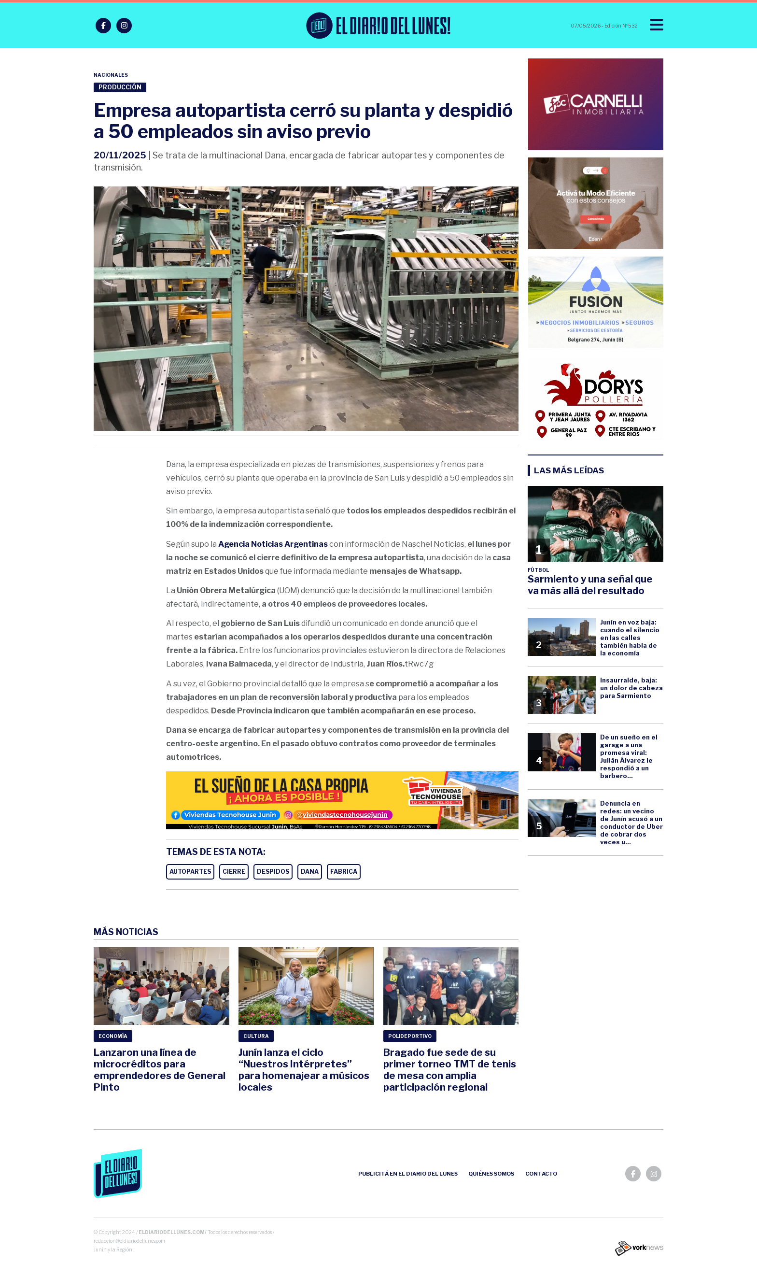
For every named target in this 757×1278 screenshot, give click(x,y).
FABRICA (343, 871)
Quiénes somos (491, 1173)
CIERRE (234, 871)
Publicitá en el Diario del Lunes (408, 1173)
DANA (310, 871)
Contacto (541, 1173)
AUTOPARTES (190, 871)
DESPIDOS (273, 871)
